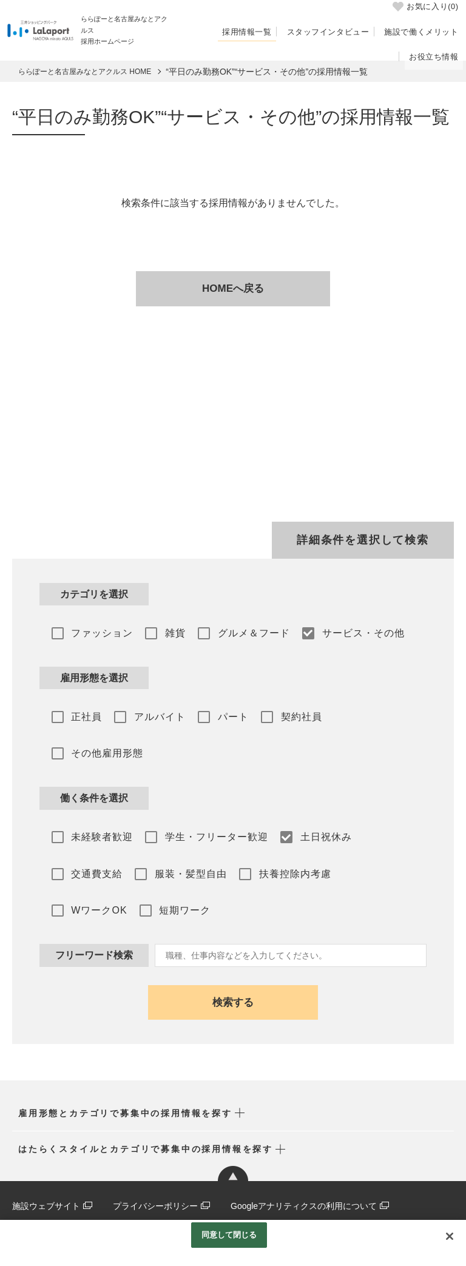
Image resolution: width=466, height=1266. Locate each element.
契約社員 (282, 712)
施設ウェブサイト (46, 1155)
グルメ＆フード (240, 631)
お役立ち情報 (436, 55)
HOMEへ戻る (233, 289)
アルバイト (151, 712)
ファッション (98, 631)
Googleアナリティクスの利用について (304, 1155)
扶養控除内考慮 (281, 826)
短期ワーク (92, 860)
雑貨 (166, 631)
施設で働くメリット (424, 32)
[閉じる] (449, 1236)
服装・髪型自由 (182, 826)
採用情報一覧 (260, 32)
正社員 (82, 712)
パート (219, 712)
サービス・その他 (344, 631)
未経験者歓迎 (98, 793)
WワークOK (372, 826)
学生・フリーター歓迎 (207, 793)
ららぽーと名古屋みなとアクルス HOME (84, 71)
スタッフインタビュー (336, 32)
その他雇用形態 (367, 712)
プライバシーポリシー (155, 1155)
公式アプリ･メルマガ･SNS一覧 (72, 1195)
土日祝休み (312, 793)
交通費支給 (92, 826)
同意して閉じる (229, 1234)
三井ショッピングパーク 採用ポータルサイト (98, 1175)
